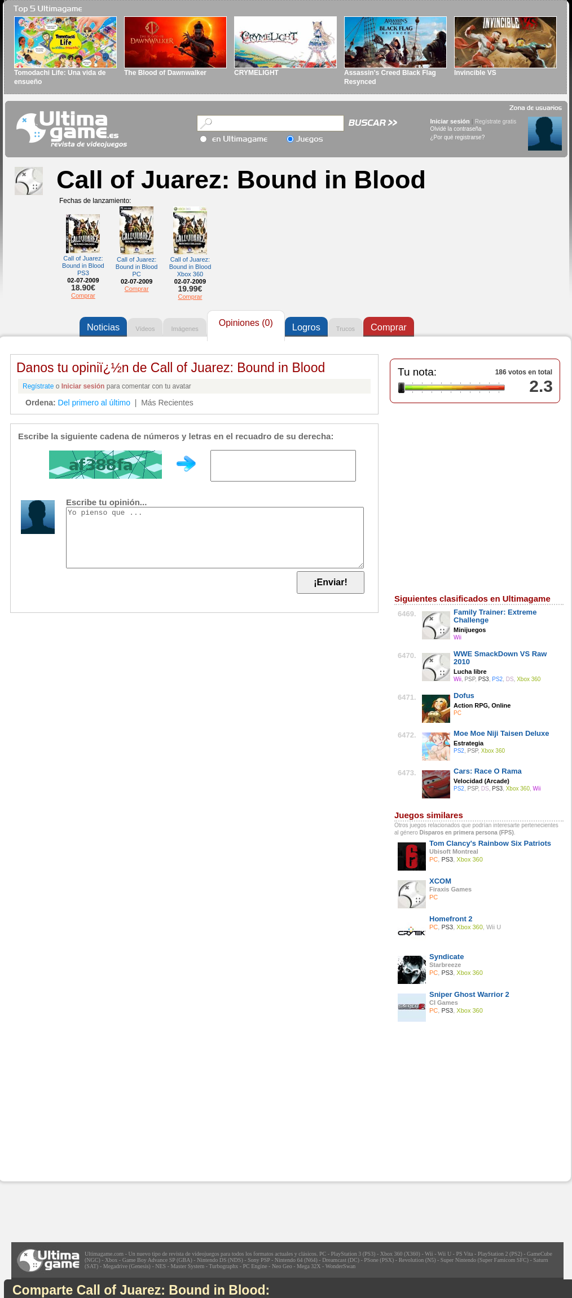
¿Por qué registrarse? (457, 137)
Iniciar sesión (450, 121)
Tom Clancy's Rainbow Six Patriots (490, 843)
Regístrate (38, 386)
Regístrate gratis (495, 121)
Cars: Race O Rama (488, 771)
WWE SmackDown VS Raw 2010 (500, 658)
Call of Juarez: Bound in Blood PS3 (83, 265)
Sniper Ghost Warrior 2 (469, 994)
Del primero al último (94, 402)
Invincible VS (475, 73)
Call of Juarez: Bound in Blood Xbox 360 (190, 266)
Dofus (464, 695)
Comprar (83, 295)
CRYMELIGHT (256, 73)
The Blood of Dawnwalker (165, 73)
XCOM (440, 881)
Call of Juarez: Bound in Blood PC (137, 266)
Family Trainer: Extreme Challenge (495, 616)
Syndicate (446, 956)
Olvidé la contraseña (456, 129)
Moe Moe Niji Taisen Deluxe (501, 733)
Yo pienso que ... (215, 537)
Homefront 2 (451, 919)
